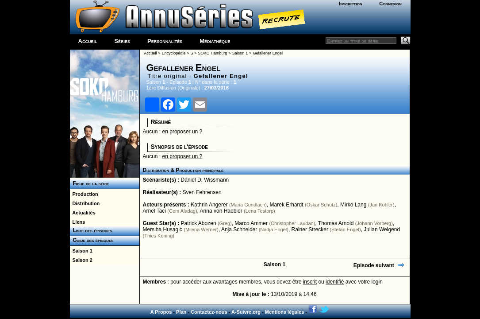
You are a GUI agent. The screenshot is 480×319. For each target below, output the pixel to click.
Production (84, 194)
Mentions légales (284, 312)
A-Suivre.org (246, 312)
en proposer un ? (182, 131)
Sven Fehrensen (202, 192)
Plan (181, 312)
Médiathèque (215, 41)
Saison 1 (81, 250)
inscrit (310, 282)
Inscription (350, 3)
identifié (335, 282)
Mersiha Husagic (162, 229)
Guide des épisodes (92, 240)
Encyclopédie (174, 53)
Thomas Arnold (336, 223)
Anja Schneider (239, 229)
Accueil (87, 41)
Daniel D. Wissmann (205, 180)
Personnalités (164, 41)
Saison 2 (81, 260)
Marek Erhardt (286, 205)
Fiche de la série (89, 183)
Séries (122, 41)
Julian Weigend (382, 229)
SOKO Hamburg (212, 53)
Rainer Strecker (310, 229)
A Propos (161, 312)
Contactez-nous (209, 312)
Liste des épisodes (91, 230)
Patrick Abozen (198, 223)
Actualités (83, 212)
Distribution (85, 203)
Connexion (390, 3)
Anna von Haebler (221, 211)
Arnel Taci (154, 211)
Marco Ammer (251, 223)
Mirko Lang (353, 205)
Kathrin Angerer (209, 205)
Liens (77, 222)
